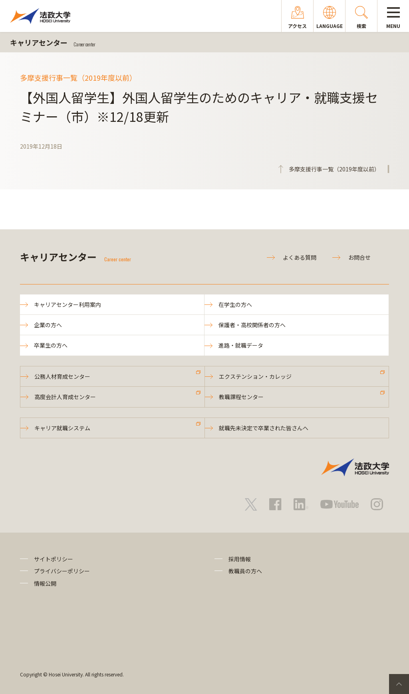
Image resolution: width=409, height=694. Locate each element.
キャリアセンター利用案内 (67, 304)
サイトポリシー (53, 559)
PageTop (399, 684)
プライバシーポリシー (62, 571)
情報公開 (45, 583)
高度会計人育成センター (65, 397)
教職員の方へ (245, 571)
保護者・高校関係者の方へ (252, 325)
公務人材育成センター (62, 376)
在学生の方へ (235, 304)
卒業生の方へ (51, 345)
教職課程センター (241, 397)
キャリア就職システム (62, 428)
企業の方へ (48, 325)
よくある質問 (299, 257)
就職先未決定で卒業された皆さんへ (263, 428)
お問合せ (359, 257)
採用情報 (239, 559)
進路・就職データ (240, 345)
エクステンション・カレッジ (255, 376)
